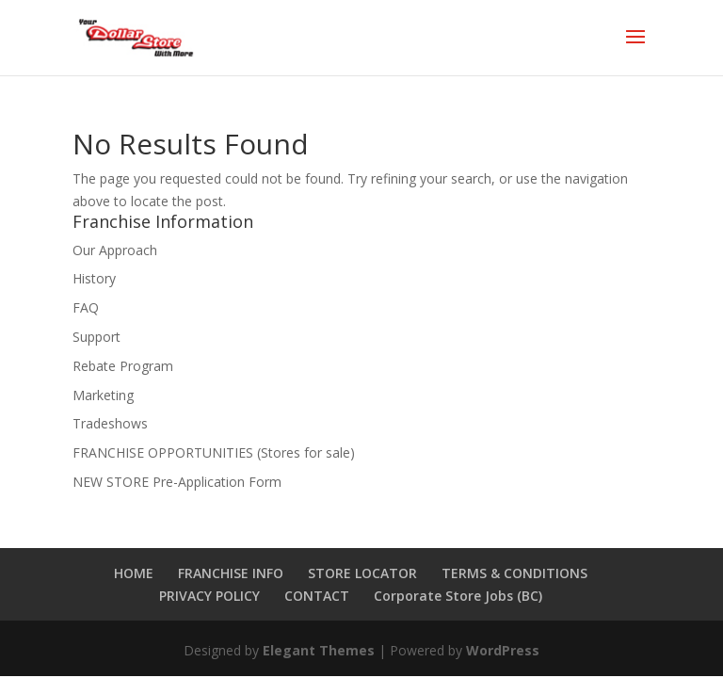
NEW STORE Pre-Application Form (176, 482)
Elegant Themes (319, 650)
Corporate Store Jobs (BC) (458, 596)
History (94, 278)
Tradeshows (110, 423)
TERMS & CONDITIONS (514, 573)
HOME (133, 573)
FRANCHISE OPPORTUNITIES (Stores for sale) (213, 452)
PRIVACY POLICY (209, 596)
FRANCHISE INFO (230, 573)
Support (96, 337)
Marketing (103, 395)
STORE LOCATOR (362, 573)
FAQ (85, 307)
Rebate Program (122, 366)
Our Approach (114, 250)
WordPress (502, 650)
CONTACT (316, 596)
